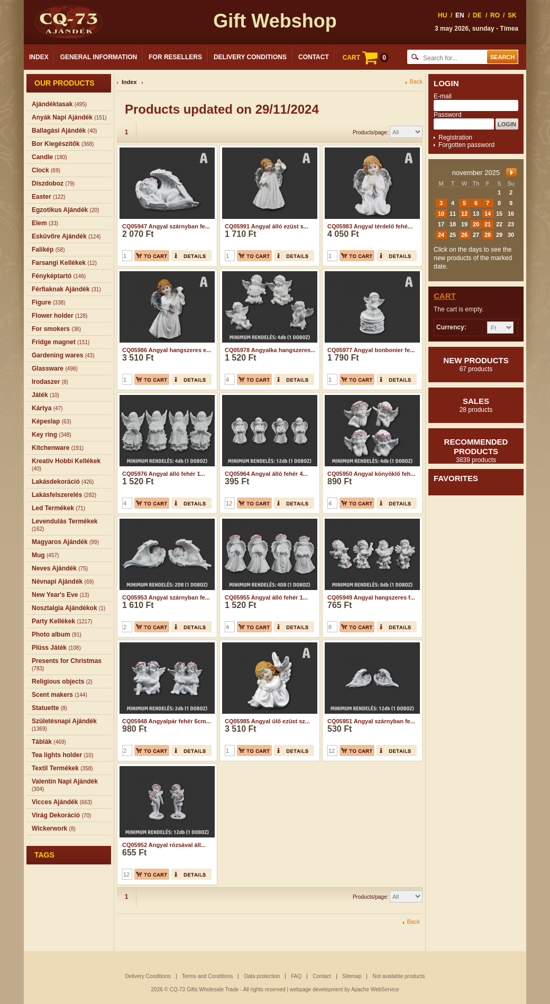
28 (487, 235)
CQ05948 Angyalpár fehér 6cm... (166, 721)
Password (448, 114)
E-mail (443, 96)
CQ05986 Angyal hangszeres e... (166, 350)
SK (512, 15)
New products (476, 364)
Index (39, 57)
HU (442, 15)
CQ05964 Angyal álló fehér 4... (266, 474)
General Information (99, 57)
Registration (455, 137)
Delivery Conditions (250, 57)
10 (441, 213)
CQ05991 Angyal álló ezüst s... (266, 226)
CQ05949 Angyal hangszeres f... (371, 597)
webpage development (316, 989)
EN (459, 15)
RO (495, 15)
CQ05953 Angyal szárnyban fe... (166, 597)
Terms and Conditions (207, 976)
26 (464, 235)
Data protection (262, 976)
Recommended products (476, 450)
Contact (313, 57)
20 (476, 224)
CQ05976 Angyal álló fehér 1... (163, 474)
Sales (476, 405)
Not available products (398, 976)
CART (366, 57)
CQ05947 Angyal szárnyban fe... (166, 226)
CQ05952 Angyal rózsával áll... (164, 845)
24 (441, 235)
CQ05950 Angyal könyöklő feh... (371, 474)
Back (416, 82)
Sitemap (352, 976)
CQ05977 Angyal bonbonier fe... (371, 350)
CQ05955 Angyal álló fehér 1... (266, 597)
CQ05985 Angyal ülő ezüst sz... (267, 721)
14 (487, 213)
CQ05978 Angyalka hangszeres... (270, 350)
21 (487, 224)
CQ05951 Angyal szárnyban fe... (371, 721)
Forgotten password (466, 145)
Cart (445, 295)
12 (464, 213)
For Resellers (175, 57)
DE (477, 15)
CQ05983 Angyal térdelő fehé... (369, 226)
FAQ (296, 976)
